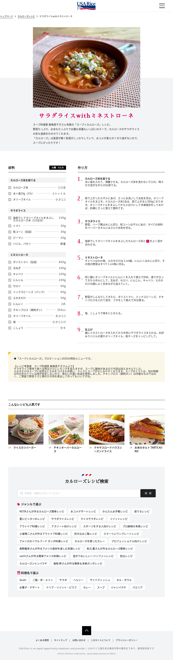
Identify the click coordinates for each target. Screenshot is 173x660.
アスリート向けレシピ (64, 526)
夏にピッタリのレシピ (32, 519)
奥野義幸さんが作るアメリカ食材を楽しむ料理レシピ (49, 548)
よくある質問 (42, 640)
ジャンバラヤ (118, 587)
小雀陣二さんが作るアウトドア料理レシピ (43, 533)
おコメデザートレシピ (83, 511)
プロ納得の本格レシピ (135, 526)
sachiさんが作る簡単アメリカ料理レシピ (42, 556)
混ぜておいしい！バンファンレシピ (93, 556)
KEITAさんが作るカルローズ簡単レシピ (41, 511)
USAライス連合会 (86, 6)
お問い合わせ (78, 640)
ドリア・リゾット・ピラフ (61, 587)
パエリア (137, 587)
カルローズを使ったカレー (90, 541)
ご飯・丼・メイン (43, 580)
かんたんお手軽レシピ (115, 511)
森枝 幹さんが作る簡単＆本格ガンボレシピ (77, 563)
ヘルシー (78, 580)
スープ (101, 587)
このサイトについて (100, 640)
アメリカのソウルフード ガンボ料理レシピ (43, 541)
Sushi (22, 580)
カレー (87, 587)
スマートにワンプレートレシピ (121, 533)
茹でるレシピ (142, 511)
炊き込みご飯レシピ (85, 533)
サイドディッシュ (100, 580)
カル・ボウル (124, 580)
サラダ (63, 580)
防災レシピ (126, 556)
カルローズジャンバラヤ (33, 563)
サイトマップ (60, 640)
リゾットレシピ (119, 519)
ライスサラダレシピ (92, 519)
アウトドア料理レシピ (32, 526)
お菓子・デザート (29, 587)
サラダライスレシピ (62, 519)
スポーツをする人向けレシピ (99, 526)
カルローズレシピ (26, 16)
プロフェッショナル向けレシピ (129, 541)
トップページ (6, 16)
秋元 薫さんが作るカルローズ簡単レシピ (110, 548)
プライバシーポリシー (127, 640)
